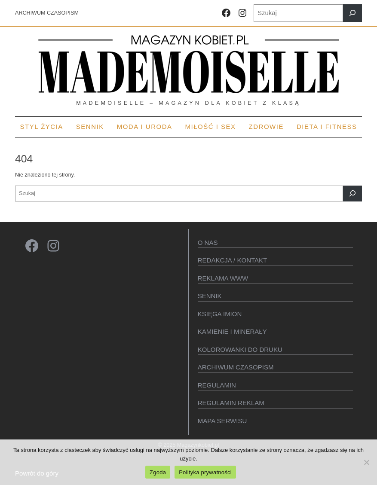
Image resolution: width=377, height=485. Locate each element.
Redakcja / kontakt (232, 260)
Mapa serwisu (222, 420)
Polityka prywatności (205, 472)
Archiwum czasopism (236, 367)
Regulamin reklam (231, 402)
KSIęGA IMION (220, 313)
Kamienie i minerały (232, 331)
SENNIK (210, 295)
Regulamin (217, 385)
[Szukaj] (352, 13)
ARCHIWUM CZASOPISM (47, 13)
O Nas (208, 242)
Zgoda (158, 472)
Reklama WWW (223, 278)
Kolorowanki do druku (240, 349)
